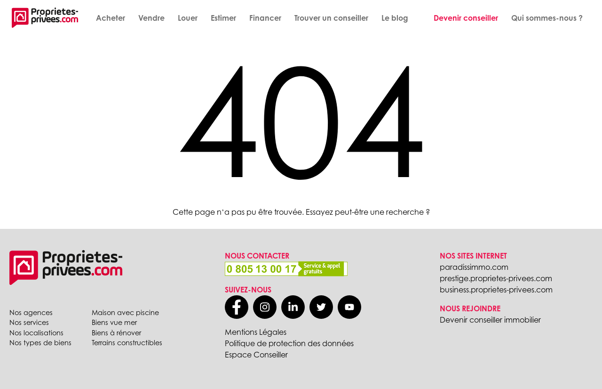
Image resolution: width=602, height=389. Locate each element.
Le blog (394, 18)
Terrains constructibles (127, 343)
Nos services (29, 322)
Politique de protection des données (289, 343)
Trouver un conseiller (331, 18)
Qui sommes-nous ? (547, 18)
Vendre (151, 18)
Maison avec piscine (125, 312)
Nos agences (31, 312)
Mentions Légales (255, 332)
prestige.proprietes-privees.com (496, 278)
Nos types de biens (40, 343)
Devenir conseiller (466, 18)
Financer (265, 18)
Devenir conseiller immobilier (490, 319)
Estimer (223, 18)
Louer (188, 18)
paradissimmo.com (474, 267)
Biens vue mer (114, 322)
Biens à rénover (116, 333)
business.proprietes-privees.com (496, 289)
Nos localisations (36, 333)
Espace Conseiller (256, 354)
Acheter (110, 18)
